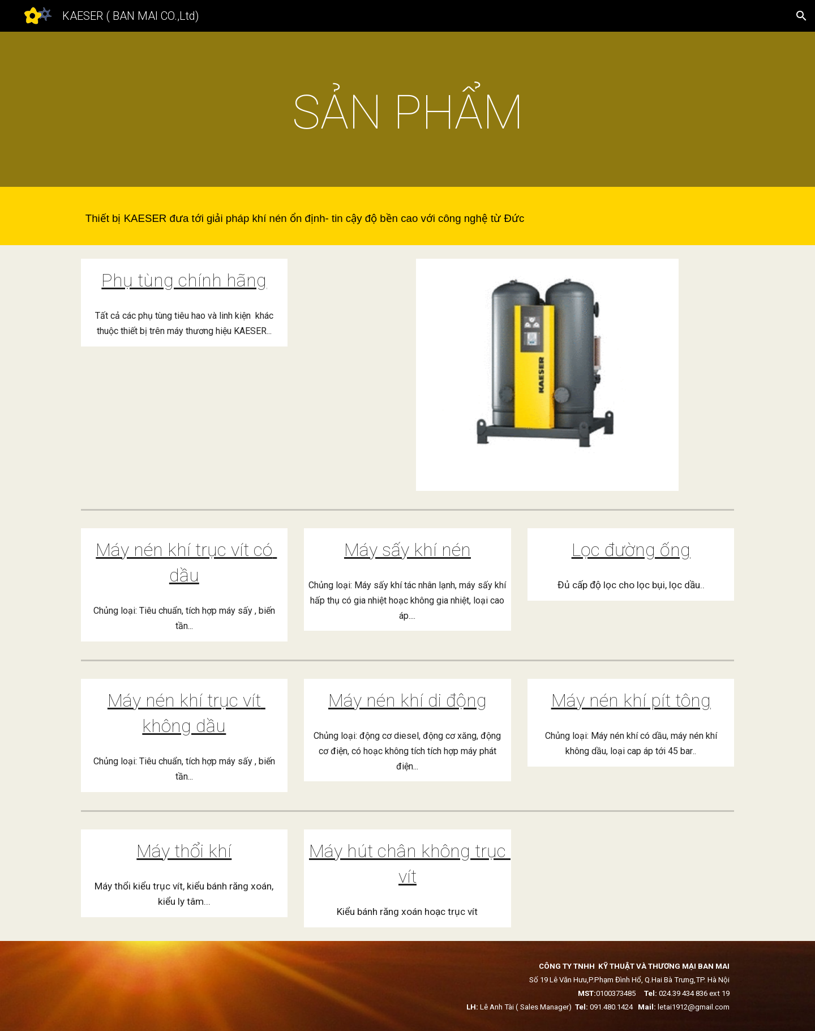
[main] (407, 112)
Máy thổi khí (183, 851)
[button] (801, 15)
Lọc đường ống (631, 550)
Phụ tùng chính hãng (184, 280)
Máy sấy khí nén (407, 550)
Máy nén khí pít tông (631, 700)
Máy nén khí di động (407, 700)
